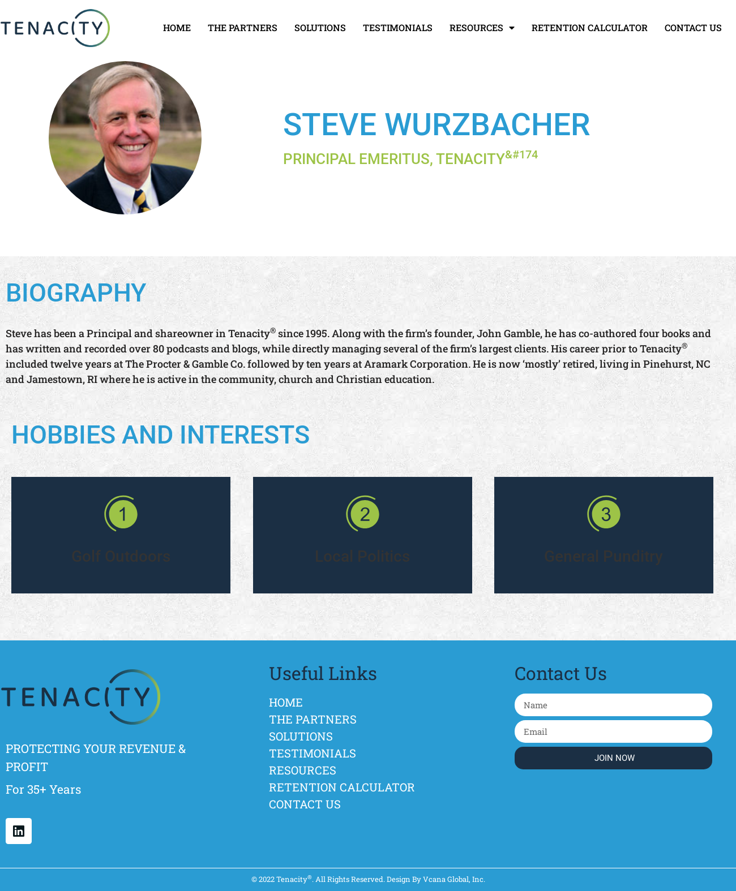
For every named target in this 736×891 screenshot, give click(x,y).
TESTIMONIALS (398, 27)
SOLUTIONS (320, 27)
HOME (177, 27)
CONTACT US (693, 27)
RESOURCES (482, 28)
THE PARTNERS (242, 27)
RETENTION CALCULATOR (590, 27)
